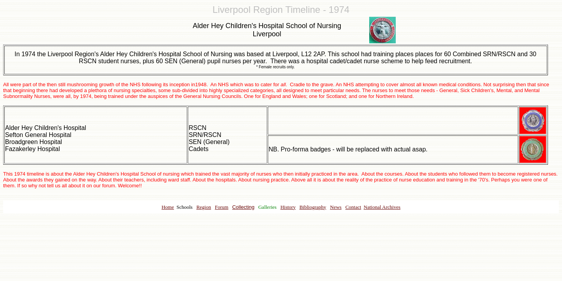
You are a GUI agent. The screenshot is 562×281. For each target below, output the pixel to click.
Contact (353, 207)
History (287, 207)
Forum (221, 207)
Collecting (243, 207)
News (336, 207)
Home (168, 207)
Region (203, 207)
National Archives (382, 207)
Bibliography (312, 207)
